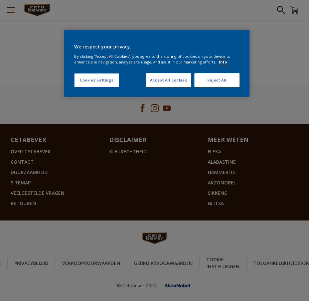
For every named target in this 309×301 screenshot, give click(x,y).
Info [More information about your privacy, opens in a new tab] (223, 61)
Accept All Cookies (168, 80)
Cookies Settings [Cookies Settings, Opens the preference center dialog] (97, 80)
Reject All (216, 80)
